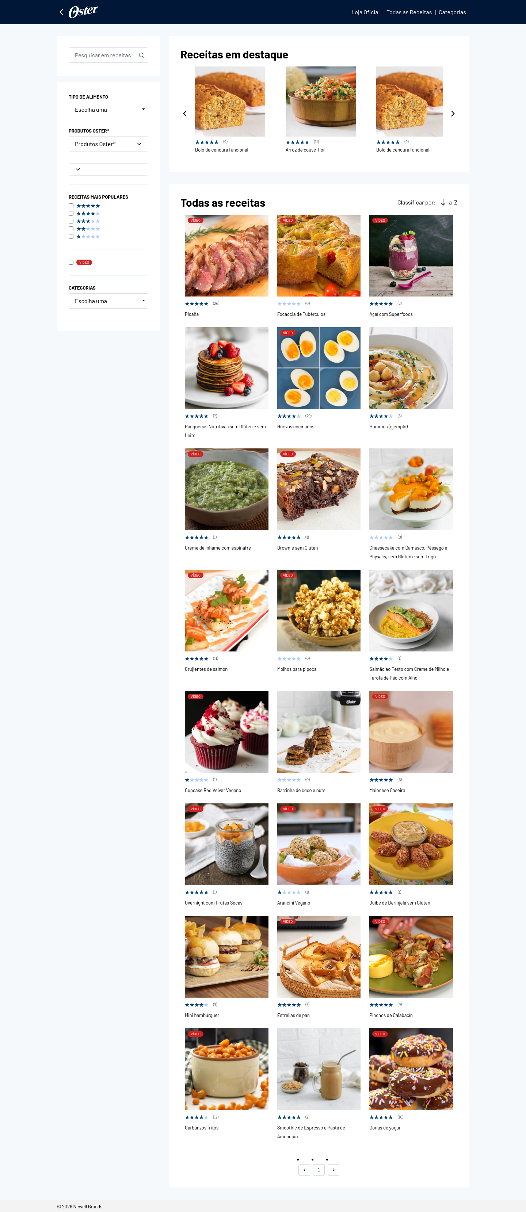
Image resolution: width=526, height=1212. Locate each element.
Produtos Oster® (108, 143)
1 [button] (319, 1170)
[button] (304, 1170)
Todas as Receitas (409, 11)
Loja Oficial (365, 11)
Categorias (452, 11)
